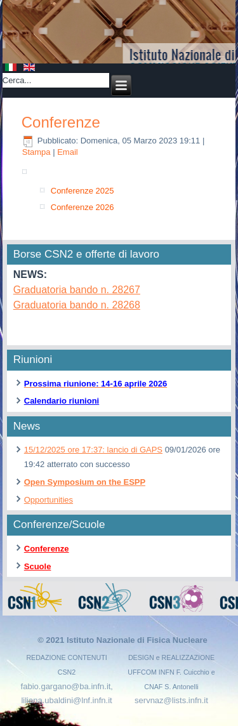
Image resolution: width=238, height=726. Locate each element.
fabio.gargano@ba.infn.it (66, 686)
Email (67, 152)
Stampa (37, 152)
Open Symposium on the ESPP (84, 482)
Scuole (37, 566)
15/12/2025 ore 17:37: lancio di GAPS (93, 449)
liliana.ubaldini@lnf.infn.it (66, 700)
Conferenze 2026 (82, 207)
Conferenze (61, 122)
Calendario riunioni (61, 401)
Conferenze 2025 (82, 190)
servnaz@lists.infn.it (171, 700)
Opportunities (48, 500)
